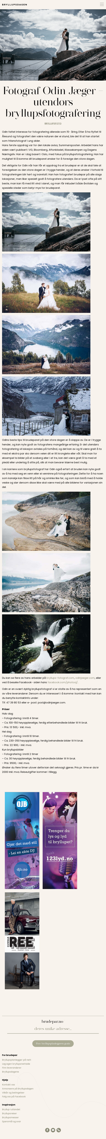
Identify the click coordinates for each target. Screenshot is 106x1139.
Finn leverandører (11, 1067)
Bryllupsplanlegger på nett (16, 1059)
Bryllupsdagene (10, 1071)
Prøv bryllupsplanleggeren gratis (53, 1043)
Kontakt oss (8, 1084)
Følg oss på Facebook (14, 1096)
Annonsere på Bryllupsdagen (17, 1088)
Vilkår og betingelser (13, 1092)
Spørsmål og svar (11, 1121)
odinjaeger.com (85, 678)
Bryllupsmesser (10, 1117)
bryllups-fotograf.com (60, 678)
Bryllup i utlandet (11, 1109)
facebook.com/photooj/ (63, 682)
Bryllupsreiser (9, 1113)
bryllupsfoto (53, 123)
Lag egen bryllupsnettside (16, 1063)
